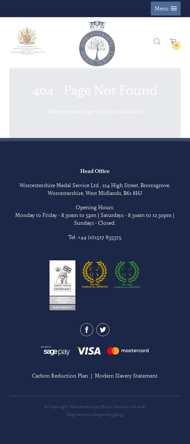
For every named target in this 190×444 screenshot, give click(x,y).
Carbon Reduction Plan (60, 375)
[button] (166, 9)
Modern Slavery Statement (126, 375)
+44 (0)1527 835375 (99, 237)
